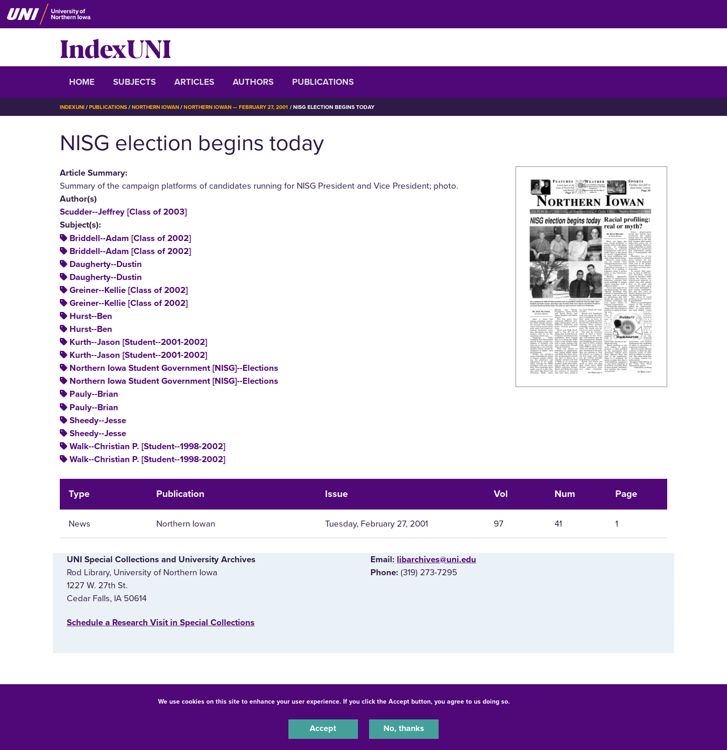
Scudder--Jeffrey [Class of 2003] (123, 212)
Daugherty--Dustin (106, 264)
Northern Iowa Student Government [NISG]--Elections (174, 368)
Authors (253, 82)
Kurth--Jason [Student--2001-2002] (138, 342)
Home (82, 82)
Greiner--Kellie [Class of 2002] (129, 290)
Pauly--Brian (94, 394)
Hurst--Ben (91, 316)
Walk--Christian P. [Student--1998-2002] (147, 446)
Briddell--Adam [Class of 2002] (130, 238)
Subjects (134, 82)
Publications (323, 82)
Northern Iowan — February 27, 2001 (244, 107)
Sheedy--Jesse (98, 420)
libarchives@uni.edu (436, 559)
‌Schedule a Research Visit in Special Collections (161, 622)
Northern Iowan (159, 107)
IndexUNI (115, 47)
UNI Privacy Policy (541, 701)
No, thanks (404, 729)
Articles (194, 82)
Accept (323, 729)
